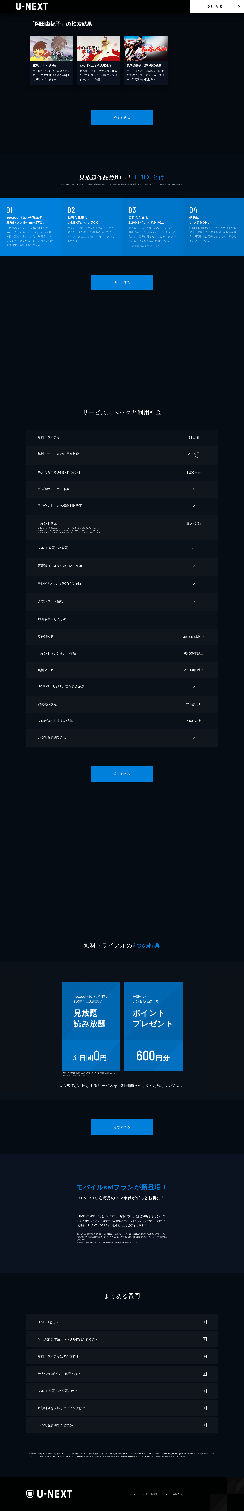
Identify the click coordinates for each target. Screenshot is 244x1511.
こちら (84, 532)
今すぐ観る (215, 6)
